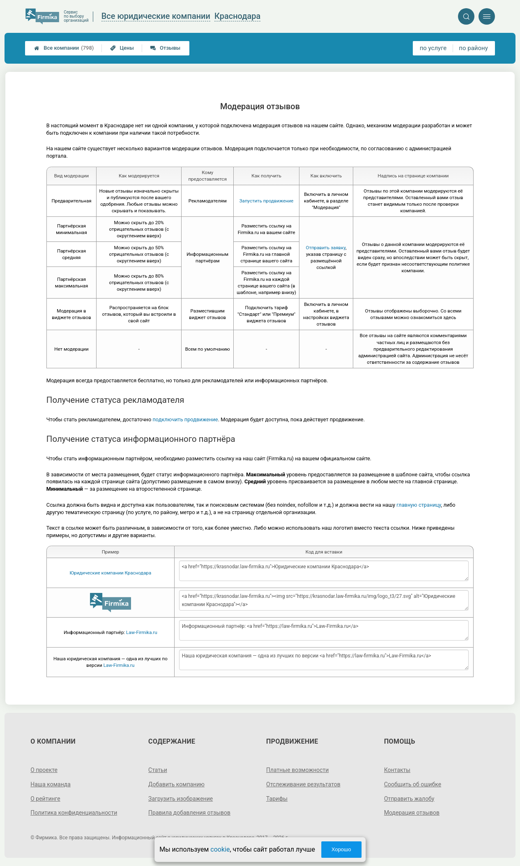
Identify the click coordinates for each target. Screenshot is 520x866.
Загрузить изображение (180, 798)
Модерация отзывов (411, 812)
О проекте (44, 770)
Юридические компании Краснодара (110, 573)
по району (473, 48)
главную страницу (418, 505)
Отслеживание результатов (303, 784)
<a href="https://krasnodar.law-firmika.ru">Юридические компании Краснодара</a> (324, 570)
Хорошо (341, 849)
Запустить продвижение (266, 201)
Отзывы (165, 48)
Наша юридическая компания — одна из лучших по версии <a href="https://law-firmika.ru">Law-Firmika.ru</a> (324, 660)
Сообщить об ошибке (412, 784)
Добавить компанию (176, 784)
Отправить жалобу (409, 798)
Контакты (397, 770)
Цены (122, 48)
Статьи (157, 770)
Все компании (64, 48)
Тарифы (277, 798)
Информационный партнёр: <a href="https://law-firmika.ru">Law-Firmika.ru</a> (324, 630)
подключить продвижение (185, 419)
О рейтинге (45, 798)
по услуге (433, 48)
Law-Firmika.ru (141, 632)
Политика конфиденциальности (73, 812)
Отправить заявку (325, 247)
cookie (220, 849)
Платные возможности (297, 770)
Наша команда (50, 784)
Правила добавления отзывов (189, 812)
